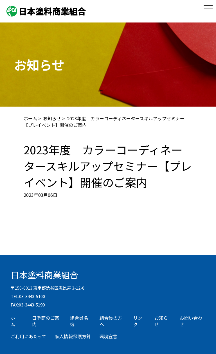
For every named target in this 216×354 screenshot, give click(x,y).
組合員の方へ (111, 321)
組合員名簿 (79, 321)
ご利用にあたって (28, 336)
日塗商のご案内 (45, 321)
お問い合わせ (191, 321)
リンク (137, 321)
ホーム (30, 118)
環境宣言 (108, 336)
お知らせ (52, 118)
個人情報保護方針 (73, 336)
